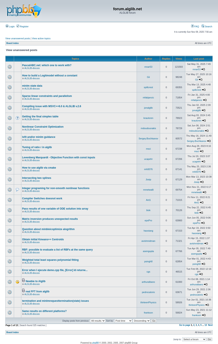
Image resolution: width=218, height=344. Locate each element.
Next (210, 325)
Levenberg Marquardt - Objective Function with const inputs (58, 157)
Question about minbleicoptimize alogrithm (48, 229)
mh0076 (148, 169)
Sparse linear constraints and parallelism (47, 96)
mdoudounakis (148, 128)
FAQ (195, 26)
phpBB (95, 343)
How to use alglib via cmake (39, 167)
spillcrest (148, 87)
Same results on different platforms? (44, 311)
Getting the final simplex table (40, 116)
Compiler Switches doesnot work (42, 198)
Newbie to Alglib (35, 281)
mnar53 (148, 67)
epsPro (148, 220)
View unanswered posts (17, 38)
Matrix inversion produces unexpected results (50, 218)
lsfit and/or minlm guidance (38, 137)
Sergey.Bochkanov (148, 138)
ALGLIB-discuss (32, 68)
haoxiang (148, 230)
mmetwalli (148, 189)
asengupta (148, 251)
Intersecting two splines (36, 177)
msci (148, 148)
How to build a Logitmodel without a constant (49, 75)
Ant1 (148, 200)
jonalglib (148, 107)
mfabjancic (148, 97)
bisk (148, 210)
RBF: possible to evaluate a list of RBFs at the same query (57, 249)
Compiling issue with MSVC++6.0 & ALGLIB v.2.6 (51, 106)
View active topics (41, 38)
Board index (12, 43)
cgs (148, 271)
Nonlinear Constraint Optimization (43, 126)
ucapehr (148, 159)
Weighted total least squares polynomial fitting (50, 259)
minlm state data (32, 85)
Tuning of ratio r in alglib (37, 147)
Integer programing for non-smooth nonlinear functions (56, 188)
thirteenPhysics (148, 302)
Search (207, 26)
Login (10, 26)
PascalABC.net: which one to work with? (47, 65)
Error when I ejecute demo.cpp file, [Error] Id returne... (55, 270)
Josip (148, 179)
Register (23, 26)
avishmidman (148, 241)
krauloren (148, 118)
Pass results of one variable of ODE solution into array (55, 208)
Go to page (184, 325)
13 (206, 325)
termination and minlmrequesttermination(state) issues (55, 300)
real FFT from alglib (37, 291)
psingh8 (148, 261)
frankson (148, 312)
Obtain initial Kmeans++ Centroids (43, 239)
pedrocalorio (148, 292)
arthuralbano (148, 282)
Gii (148, 77)
